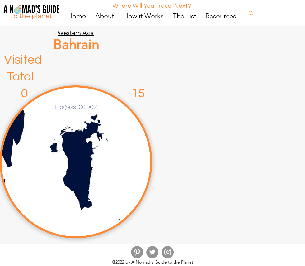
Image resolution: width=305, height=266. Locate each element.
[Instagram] (168, 252)
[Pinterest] (137, 252)
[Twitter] (152, 252)
